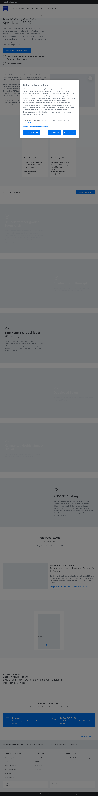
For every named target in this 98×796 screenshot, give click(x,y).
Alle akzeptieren (69, 132)
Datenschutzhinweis (35, 123)
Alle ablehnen (54, 132)
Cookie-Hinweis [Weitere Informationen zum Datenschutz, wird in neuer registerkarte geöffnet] (28, 127)
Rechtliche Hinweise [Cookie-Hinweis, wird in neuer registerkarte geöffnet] (41, 127)
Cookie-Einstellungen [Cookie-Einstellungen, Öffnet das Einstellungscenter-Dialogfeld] (31, 132)
